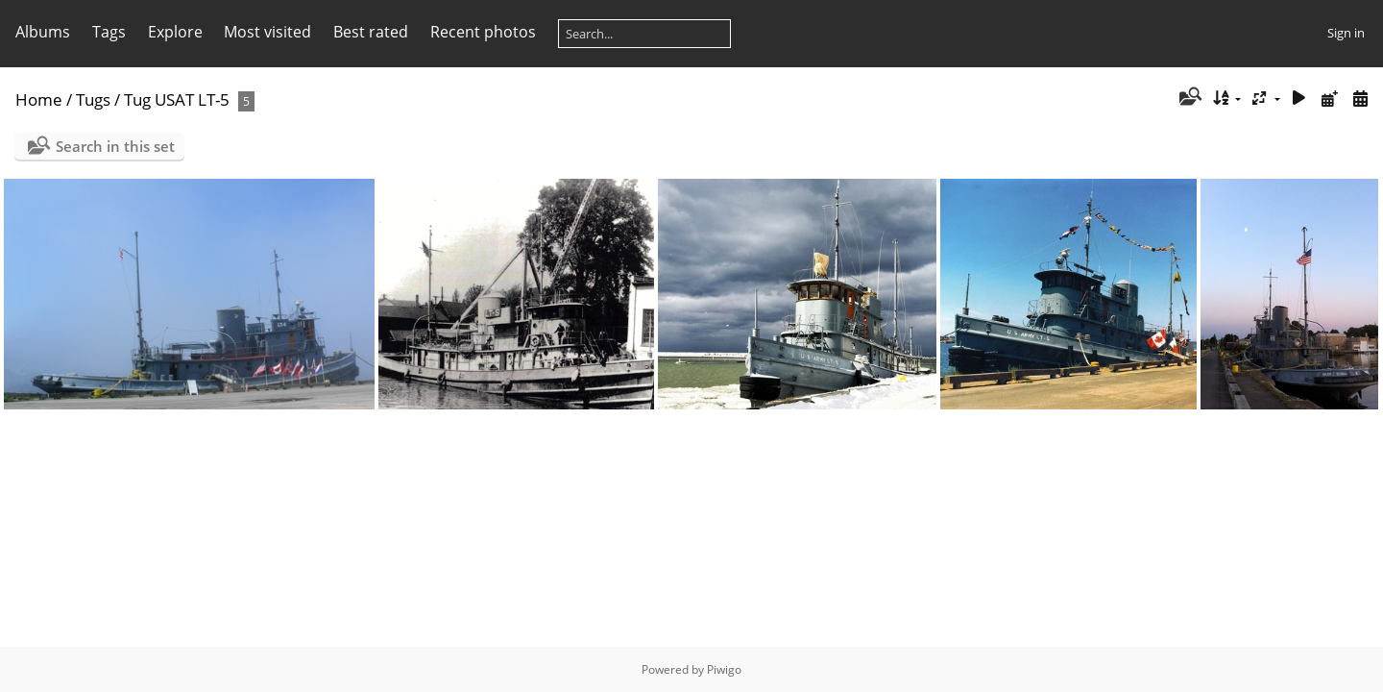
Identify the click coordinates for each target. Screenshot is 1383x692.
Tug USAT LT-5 (177, 99)
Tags (109, 31)
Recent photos (483, 31)
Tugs (93, 99)
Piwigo (724, 669)
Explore (175, 31)
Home (38, 99)
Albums (42, 31)
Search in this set (115, 146)
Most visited (267, 31)
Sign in (1346, 32)
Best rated (370, 31)
